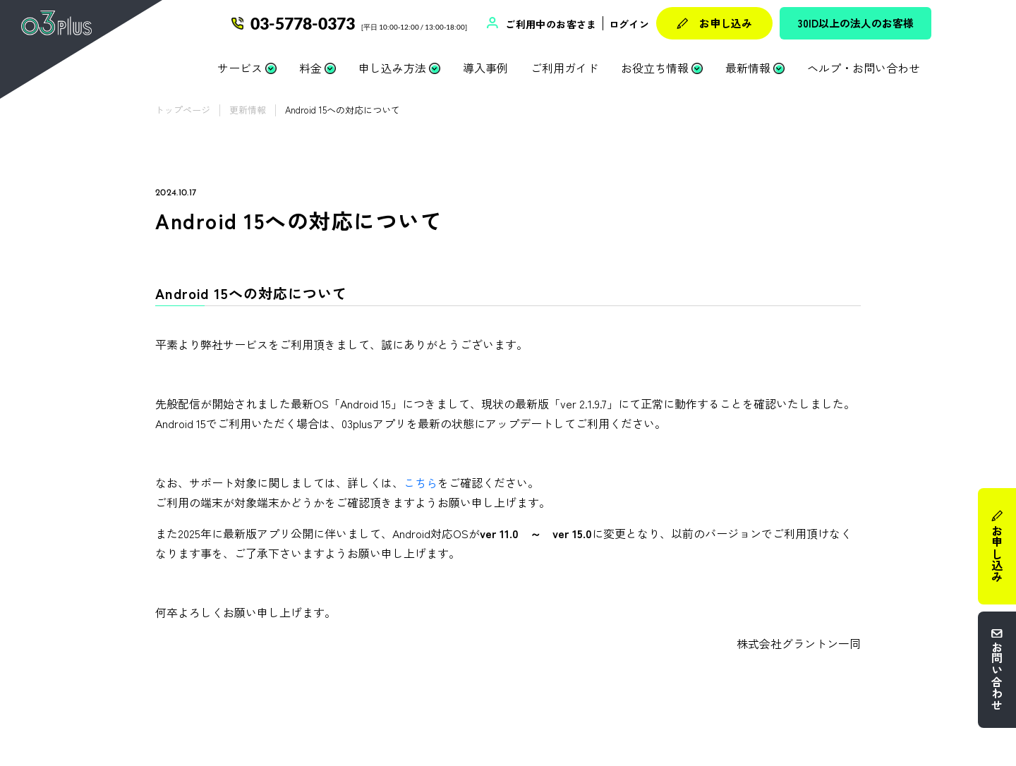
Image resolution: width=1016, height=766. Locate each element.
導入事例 (485, 67)
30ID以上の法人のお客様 (856, 23)
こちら (420, 482)
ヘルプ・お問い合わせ (863, 67)
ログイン (629, 24)
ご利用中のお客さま (549, 24)
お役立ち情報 (655, 67)
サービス (239, 67)
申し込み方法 (392, 67)
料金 (310, 67)
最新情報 (747, 67)
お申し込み (725, 23)
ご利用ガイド (564, 67)
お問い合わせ (996, 675)
